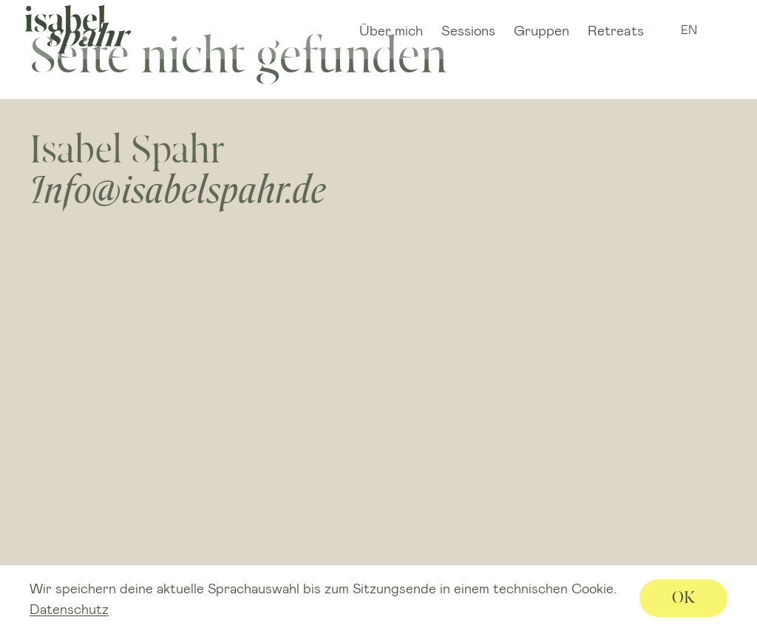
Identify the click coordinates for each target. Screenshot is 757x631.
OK (683, 597)
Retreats (616, 29)
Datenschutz (69, 609)
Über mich (391, 29)
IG (718, 30)
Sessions (468, 29)
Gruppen (541, 29)
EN (689, 29)
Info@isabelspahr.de (178, 189)
